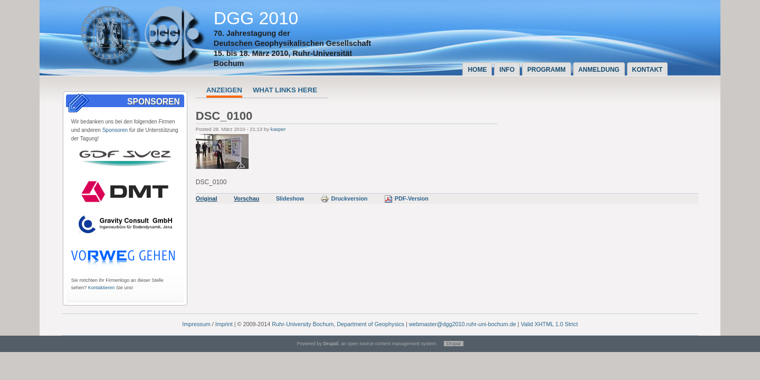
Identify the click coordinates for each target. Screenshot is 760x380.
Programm (546, 69)
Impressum (196, 324)
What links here (285, 90)
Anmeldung (599, 69)
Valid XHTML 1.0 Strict (549, 324)
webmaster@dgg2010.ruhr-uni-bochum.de (462, 324)
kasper (278, 129)
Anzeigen (224, 90)
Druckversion (343, 198)
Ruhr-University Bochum (303, 324)
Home (477, 69)
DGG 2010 (256, 18)
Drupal (453, 343)
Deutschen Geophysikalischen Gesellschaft (292, 43)
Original (206, 198)
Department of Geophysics (370, 324)
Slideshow (290, 198)
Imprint (224, 324)
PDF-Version (406, 198)
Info (507, 69)
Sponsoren (115, 130)
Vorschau (246, 198)
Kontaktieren (101, 287)
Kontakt (647, 69)
